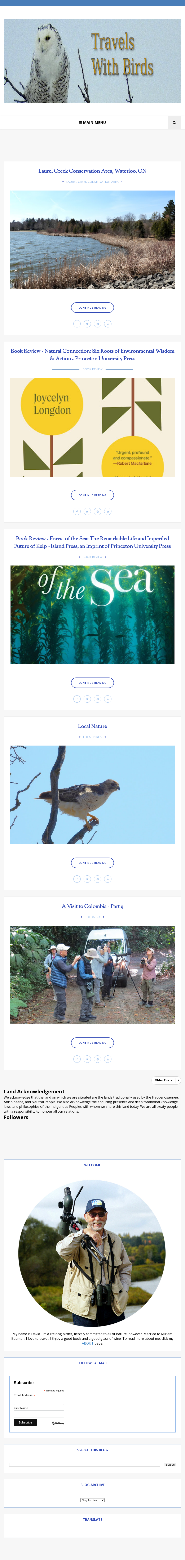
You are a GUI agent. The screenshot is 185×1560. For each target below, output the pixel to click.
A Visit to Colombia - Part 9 (92, 907)
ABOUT (88, 1343)
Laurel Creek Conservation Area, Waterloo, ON (92, 171)
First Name (21, 1408)
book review (92, 369)
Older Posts (163, 1080)
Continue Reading (92, 307)
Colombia (92, 917)
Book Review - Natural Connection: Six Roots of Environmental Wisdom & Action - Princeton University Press (92, 355)
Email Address (24, 1396)
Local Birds (92, 737)
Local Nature (92, 726)
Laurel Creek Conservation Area (92, 182)
